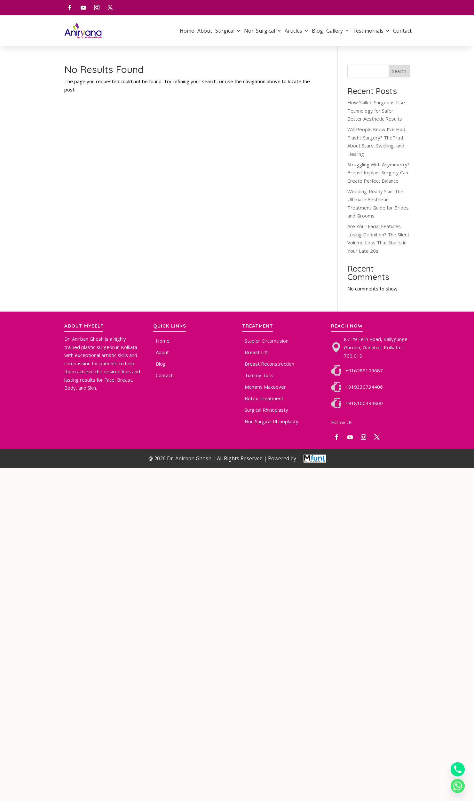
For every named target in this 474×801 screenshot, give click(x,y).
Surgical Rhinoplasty (266, 410)
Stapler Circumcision (266, 340)
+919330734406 (364, 387)
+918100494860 (364, 403)
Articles (293, 30)
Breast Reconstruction (269, 364)
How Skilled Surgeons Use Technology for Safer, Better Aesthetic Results (376, 110)
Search (399, 71)
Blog (317, 30)
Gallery (334, 30)
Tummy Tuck (259, 375)
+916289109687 (364, 370)
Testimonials (367, 30)
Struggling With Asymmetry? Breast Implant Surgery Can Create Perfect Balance (378, 172)
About (204, 30)
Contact (402, 30)
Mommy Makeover (265, 387)
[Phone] (458, 769)
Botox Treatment (264, 398)
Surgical (224, 30)
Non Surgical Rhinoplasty (271, 421)
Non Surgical (259, 30)
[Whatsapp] (458, 786)
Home (187, 30)
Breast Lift (256, 352)
